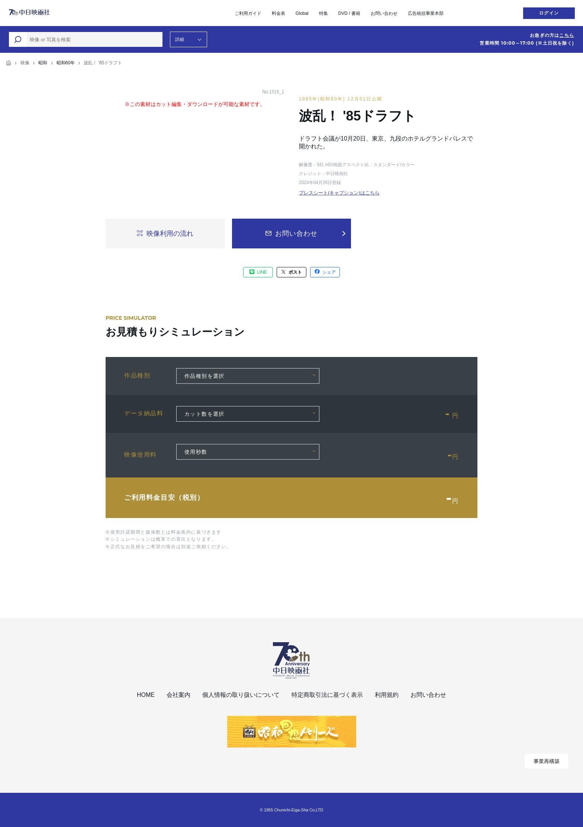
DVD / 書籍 (349, 13)
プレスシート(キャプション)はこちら (339, 193)
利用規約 (387, 695)
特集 (323, 13)
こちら (566, 35)
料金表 (278, 13)
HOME (146, 695)
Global (302, 13)
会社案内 (178, 695)
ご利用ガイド (248, 13)
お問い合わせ (384, 13)
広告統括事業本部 (426, 13)
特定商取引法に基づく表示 (327, 695)
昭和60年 (66, 62)
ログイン (549, 13)
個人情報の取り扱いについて (241, 695)
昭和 (42, 62)
